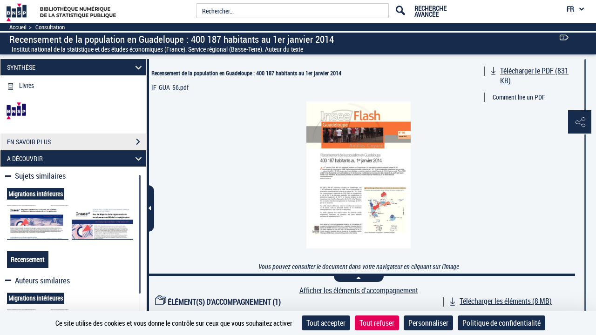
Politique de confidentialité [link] (501, 323)
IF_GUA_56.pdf (170, 87)
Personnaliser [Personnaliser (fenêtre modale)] (428, 323)
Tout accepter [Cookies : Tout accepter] (325, 323)
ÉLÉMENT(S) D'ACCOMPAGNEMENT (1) (218, 302)
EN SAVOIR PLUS (76, 141)
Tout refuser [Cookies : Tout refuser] (376, 323)
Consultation (50, 27)
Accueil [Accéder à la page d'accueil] (18, 27)
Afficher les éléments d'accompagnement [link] (358, 290)
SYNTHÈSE (76, 67)
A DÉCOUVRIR (76, 158)
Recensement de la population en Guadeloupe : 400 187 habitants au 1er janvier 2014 (246, 73)
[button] (579, 122)
